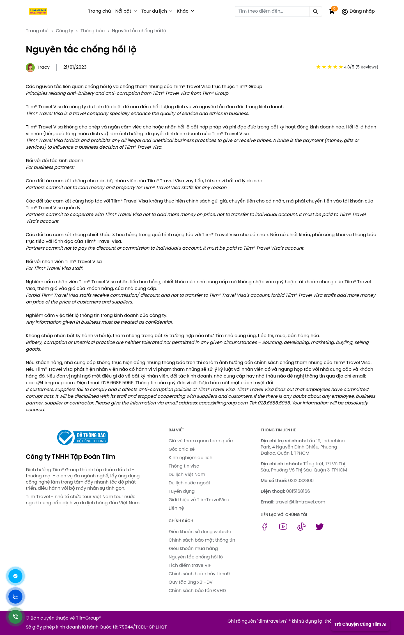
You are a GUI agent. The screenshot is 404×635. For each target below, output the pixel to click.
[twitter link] (320, 529)
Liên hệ (176, 508)
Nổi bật (123, 11)
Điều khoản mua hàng (193, 548)
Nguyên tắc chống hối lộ (196, 557)
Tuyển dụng (182, 491)
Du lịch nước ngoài (189, 483)
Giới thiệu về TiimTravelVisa (199, 500)
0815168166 (298, 491)
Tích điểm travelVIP (190, 565)
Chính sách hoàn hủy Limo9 (199, 574)
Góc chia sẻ (182, 449)
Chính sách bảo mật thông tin (202, 540)
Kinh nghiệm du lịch (190, 457)
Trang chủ (99, 11)
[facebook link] (265, 529)
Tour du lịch (154, 11)
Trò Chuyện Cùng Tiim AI (360, 624)
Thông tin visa (184, 466)
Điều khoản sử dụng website (200, 532)
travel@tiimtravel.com (300, 502)
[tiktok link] (301, 529)
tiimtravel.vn (272, 621)
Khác (183, 11)
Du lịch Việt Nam (187, 474)
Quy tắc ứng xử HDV (191, 582)
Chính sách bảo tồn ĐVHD (197, 590)
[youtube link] (283, 529)
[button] (135, 11)
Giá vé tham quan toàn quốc (201, 441)
